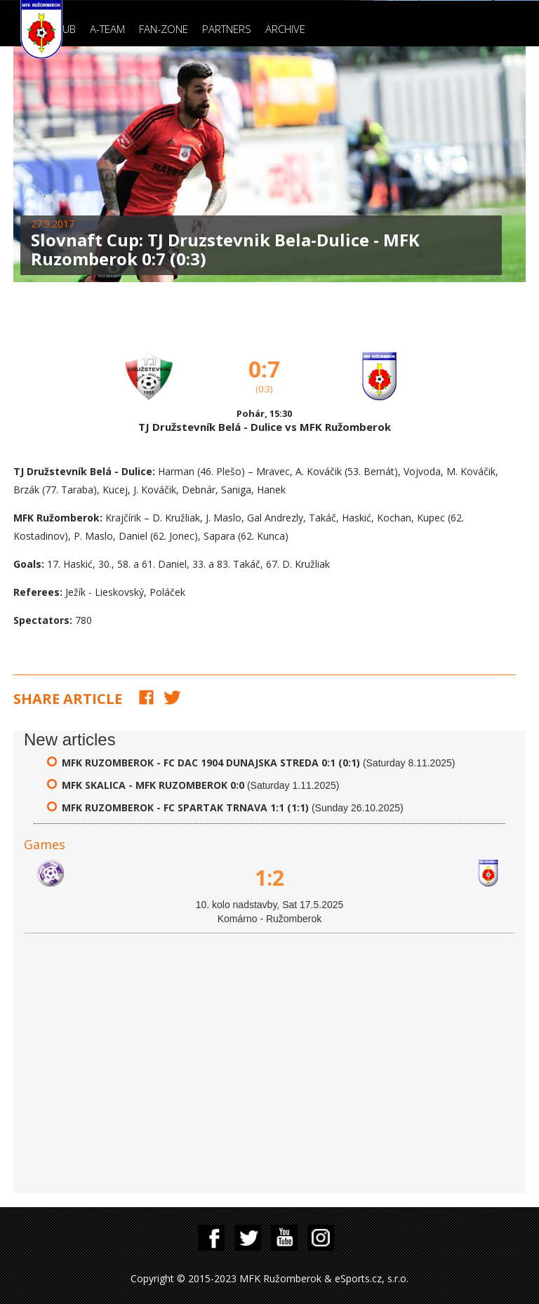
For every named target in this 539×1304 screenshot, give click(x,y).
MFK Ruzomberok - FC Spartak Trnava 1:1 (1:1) (185, 807)
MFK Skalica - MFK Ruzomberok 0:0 (153, 785)
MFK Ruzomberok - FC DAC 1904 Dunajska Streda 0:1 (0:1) (211, 762)
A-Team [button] (107, 29)
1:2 (269, 877)
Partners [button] (226, 29)
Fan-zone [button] (163, 29)
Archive (285, 29)
